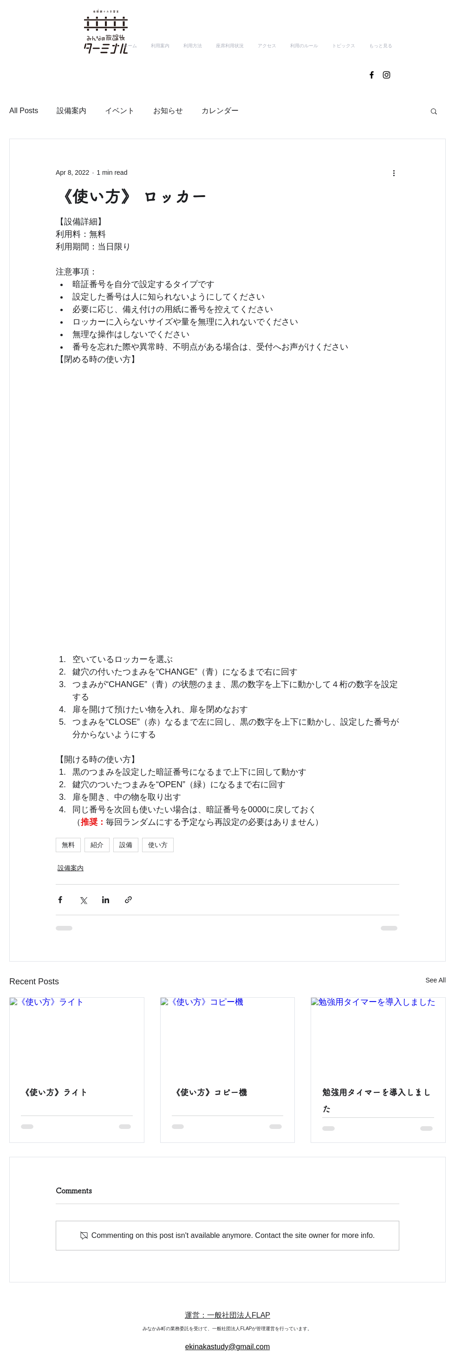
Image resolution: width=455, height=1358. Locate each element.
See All (435, 980)
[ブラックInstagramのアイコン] (386, 75)
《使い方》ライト (54, 1092)
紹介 (97, 844)
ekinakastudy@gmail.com (227, 1347)
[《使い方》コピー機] (228, 1035)
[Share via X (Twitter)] (82, 899)
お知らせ (168, 111)
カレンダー (220, 111)
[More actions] (393, 172)
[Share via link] (128, 899)
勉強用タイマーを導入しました (376, 1100)
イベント (120, 111)
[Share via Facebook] (60, 899)
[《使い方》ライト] (77, 1035)
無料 (68, 844)
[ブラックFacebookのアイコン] (372, 75)
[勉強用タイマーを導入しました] (378, 1035)
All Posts (23, 111)
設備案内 (71, 111)
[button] (433, 111)
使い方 (158, 844)
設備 (125, 844)
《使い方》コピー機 (209, 1092)
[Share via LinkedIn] (105, 899)
